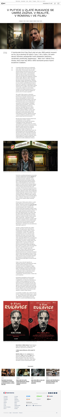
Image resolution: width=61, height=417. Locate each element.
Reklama (15, 397)
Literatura (21, 21)
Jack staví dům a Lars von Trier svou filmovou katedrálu (38, 381)
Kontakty (16, 408)
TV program (34, 1)
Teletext (5, 400)
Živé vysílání (6, 397)
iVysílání (30, 1)
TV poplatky (6, 399)
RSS (56, 412)
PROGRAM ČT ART (47, 3)
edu (41, 1)
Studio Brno (16, 399)
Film (24, 21)
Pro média (16, 396)
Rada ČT (15, 402)
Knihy (27, 21)
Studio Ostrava (16, 400)
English (10, 412)
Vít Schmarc (5, 52)
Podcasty (5, 402)
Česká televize (18, 1)
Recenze (31, 21)
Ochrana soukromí (15, 412)
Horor (38, 21)
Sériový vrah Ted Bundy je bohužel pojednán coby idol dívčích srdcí (52, 381)
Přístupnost (20, 412)
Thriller (35, 21)
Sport (27, 1)
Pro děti (38, 1)
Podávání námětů (17, 405)
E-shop (5, 405)
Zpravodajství (23, 1)
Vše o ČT (44, 1)
